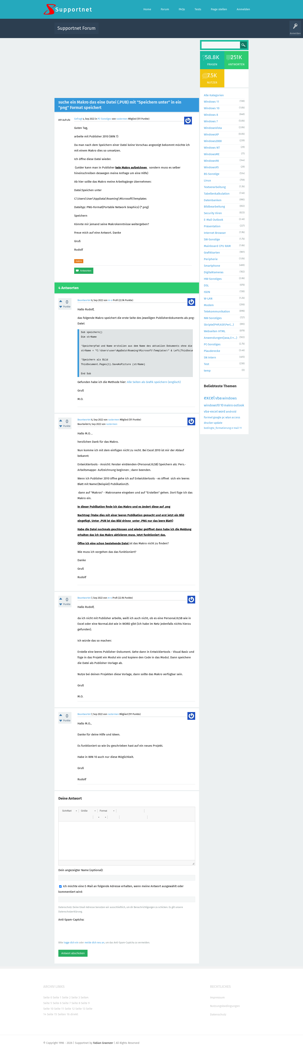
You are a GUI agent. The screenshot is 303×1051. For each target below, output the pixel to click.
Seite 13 (80, 1008)
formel (208, 417)
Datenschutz (218, 1014)
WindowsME (212, 154)
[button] (69, 811)
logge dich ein (71, 942)
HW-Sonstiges (213, 279)
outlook (238, 405)
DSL (206, 285)
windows (229, 398)
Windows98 (211, 161)
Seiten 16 (64, 1014)
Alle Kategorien (214, 95)
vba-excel (211, 411)
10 (221, 405)
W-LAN (208, 298)
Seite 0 (47, 997)
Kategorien (186, 31)
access (236, 417)
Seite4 (85, 997)
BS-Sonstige (211, 174)
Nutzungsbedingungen (225, 1006)
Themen (172, 31)
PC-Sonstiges (104, 118)
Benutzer (200, 31)
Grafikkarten (212, 252)
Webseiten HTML (214, 331)
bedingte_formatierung (217, 427)
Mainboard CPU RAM (217, 246)
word (221, 411)
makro (79, 261)
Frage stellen (214, 31)
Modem (209, 305)
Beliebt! (140, 31)
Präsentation (212, 226)
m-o (110, 300)
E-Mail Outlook (213, 219)
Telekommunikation (217, 311)
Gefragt (78, 118)
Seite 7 (66, 1003)
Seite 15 (52, 1014)
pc (223, 417)
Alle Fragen (127, 31)
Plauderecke (212, 351)
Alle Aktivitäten (109, 31)
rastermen (122, 118)
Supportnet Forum (76, 28)
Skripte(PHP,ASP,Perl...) (219, 324)
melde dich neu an (94, 942)
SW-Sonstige (212, 239)
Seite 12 (70, 1008)
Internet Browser (215, 233)
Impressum (217, 997)
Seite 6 (57, 1003)
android (231, 411)
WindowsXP (211, 134)
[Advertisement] (126, 69)
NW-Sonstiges (213, 318)
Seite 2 (66, 997)
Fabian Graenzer (103, 1043)
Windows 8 (211, 115)
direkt (74, 1014)
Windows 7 (211, 121)
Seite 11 (59, 1008)
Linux (207, 180)
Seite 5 (47, 1003)
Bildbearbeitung (214, 206)
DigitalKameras (213, 272)
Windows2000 (213, 141)
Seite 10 (48, 1008)
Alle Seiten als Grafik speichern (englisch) (154, 382)
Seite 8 (75, 1003)
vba (218, 398)
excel (209, 398)
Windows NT (212, 147)
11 (240, 427)
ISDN (207, 292)
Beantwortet (84, 300)
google (217, 417)
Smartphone (212, 265)
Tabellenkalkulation (217, 193)
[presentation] (87, 931)
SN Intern (210, 357)
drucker (208, 423)
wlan (228, 417)
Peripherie (211, 259)
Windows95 (211, 167)
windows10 (212, 405)
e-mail (235, 427)
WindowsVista (213, 128)
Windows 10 (211, 108)
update (218, 423)
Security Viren (213, 213)
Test (206, 364)
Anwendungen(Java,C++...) (220, 338)
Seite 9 (85, 1003)
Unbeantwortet (156, 31)
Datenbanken (212, 200)
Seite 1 (57, 997)
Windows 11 (211, 101)
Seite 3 (75, 997)
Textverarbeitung (215, 187)
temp (207, 370)
